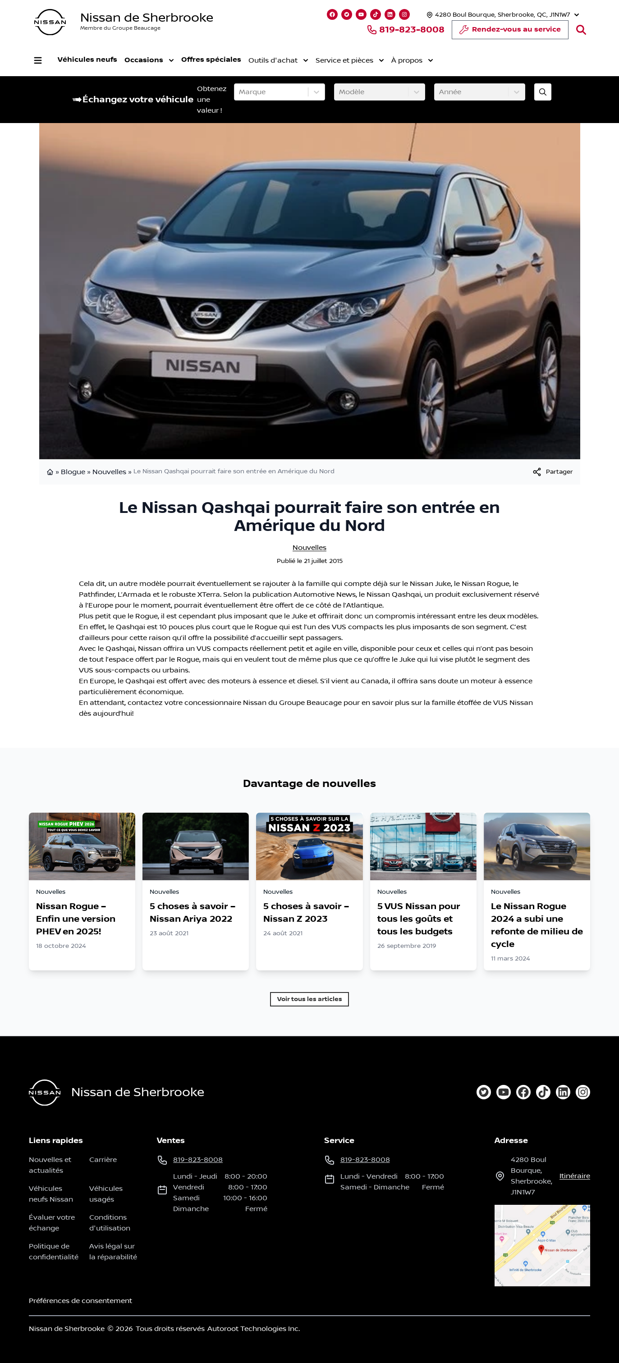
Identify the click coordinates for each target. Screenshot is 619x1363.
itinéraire (574, 1176)
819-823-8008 (406, 29)
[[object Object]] (552, 472)
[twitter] (484, 1092)
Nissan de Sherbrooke (146, 17)
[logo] (50, 22)
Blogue (73, 472)
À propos (412, 60)
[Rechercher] (581, 30)
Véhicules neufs (87, 59)
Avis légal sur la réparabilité (113, 1251)
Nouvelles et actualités (50, 1165)
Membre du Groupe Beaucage (120, 28)
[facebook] (523, 1092)
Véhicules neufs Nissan (51, 1194)
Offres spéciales (211, 59)
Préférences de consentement (80, 1301)
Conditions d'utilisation (109, 1222)
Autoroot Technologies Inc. (253, 1329)
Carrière (103, 1160)
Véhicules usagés (106, 1194)
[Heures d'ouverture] (502, 14)
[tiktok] (543, 1092)
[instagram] (583, 1092)
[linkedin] (563, 1092)
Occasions (149, 60)
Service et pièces (350, 60)
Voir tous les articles (309, 999)
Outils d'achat (278, 60)
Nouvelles (109, 472)
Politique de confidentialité (53, 1251)
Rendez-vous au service (510, 32)
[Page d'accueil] (44, 1092)
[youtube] (503, 1092)
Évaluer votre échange (52, 1222)
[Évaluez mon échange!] (542, 92)
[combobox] (240, 92)
